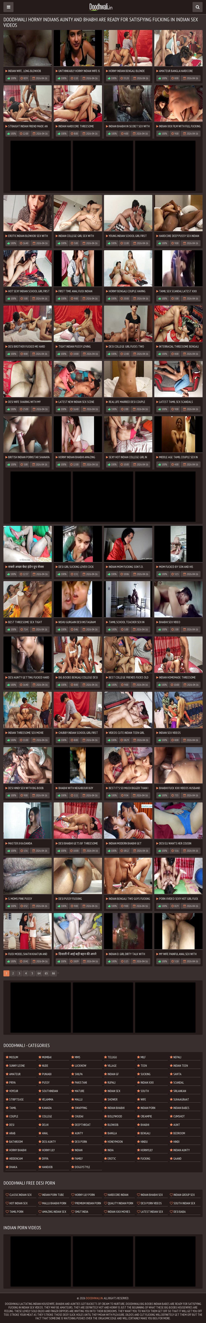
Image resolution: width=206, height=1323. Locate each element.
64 (39, 973)
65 (46, 973)
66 (53, 973)
